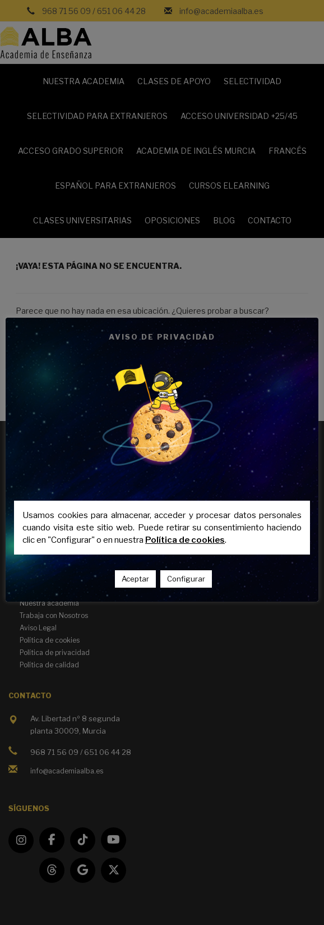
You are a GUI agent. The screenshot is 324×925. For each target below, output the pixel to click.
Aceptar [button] (135, 578)
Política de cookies (185, 540)
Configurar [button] (186, 578)
